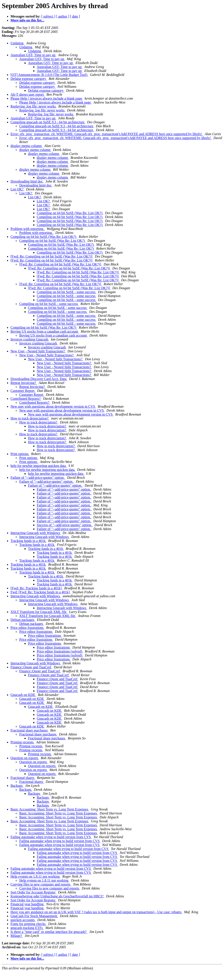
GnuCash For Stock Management (34, 916)
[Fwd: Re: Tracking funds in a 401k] (36, 588)
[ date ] (75, 16)
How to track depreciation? (29, 418)
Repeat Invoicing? (23, 383)
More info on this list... (27, 20)
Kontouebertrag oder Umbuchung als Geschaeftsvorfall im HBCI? (57, 896)
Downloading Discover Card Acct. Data (38, 379)
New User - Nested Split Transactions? (38, 351)
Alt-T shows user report (27, 94)
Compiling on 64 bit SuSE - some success (66, 292)
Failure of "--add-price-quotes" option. (37, 477)
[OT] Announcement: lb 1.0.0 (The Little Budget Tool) (49, 75)
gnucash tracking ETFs (27, 928)
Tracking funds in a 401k (28, 541)
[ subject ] (48, 16)
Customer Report (22, 391)
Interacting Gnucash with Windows (35, 533)
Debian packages (22, 620)
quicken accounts (23, 920)
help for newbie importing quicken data (38, 466)
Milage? (16, 936)
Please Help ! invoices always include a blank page (46, 98)
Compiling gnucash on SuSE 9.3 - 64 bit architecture (47, 122)
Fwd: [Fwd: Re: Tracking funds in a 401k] (40, 592)
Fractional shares (22, 778)
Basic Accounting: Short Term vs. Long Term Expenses (49, 809)
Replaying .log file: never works (33, 106)
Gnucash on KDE (23, 695)
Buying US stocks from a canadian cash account (44, 331)
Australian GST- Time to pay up (33, 55)
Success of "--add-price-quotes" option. (65, 525)
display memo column (26, 146)
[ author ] (62, 16)
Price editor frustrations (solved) (60, 651)
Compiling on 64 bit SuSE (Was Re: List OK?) (70, 213)
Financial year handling (27, 904)
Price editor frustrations (27, 627)
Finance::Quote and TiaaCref (31, 667)
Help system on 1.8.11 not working (35, 876)
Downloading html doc (27, 181)
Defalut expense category (28, 79)
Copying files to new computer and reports (40, 884)
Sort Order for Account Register (33, 892)
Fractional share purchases (29, 730)
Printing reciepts (22, 742)
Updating (17, 43)
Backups (16, 785)
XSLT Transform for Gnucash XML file (38, 612)
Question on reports (24, 758)
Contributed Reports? (25, 398)
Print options (19, 454)
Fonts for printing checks (28, 924)
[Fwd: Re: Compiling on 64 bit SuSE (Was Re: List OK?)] (51, 256)
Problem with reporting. (27, 229)
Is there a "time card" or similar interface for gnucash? (49, 932)
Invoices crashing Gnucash (29, 339)
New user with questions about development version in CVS (53, 406)
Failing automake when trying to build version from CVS (51, 837)
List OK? (17, 189)
